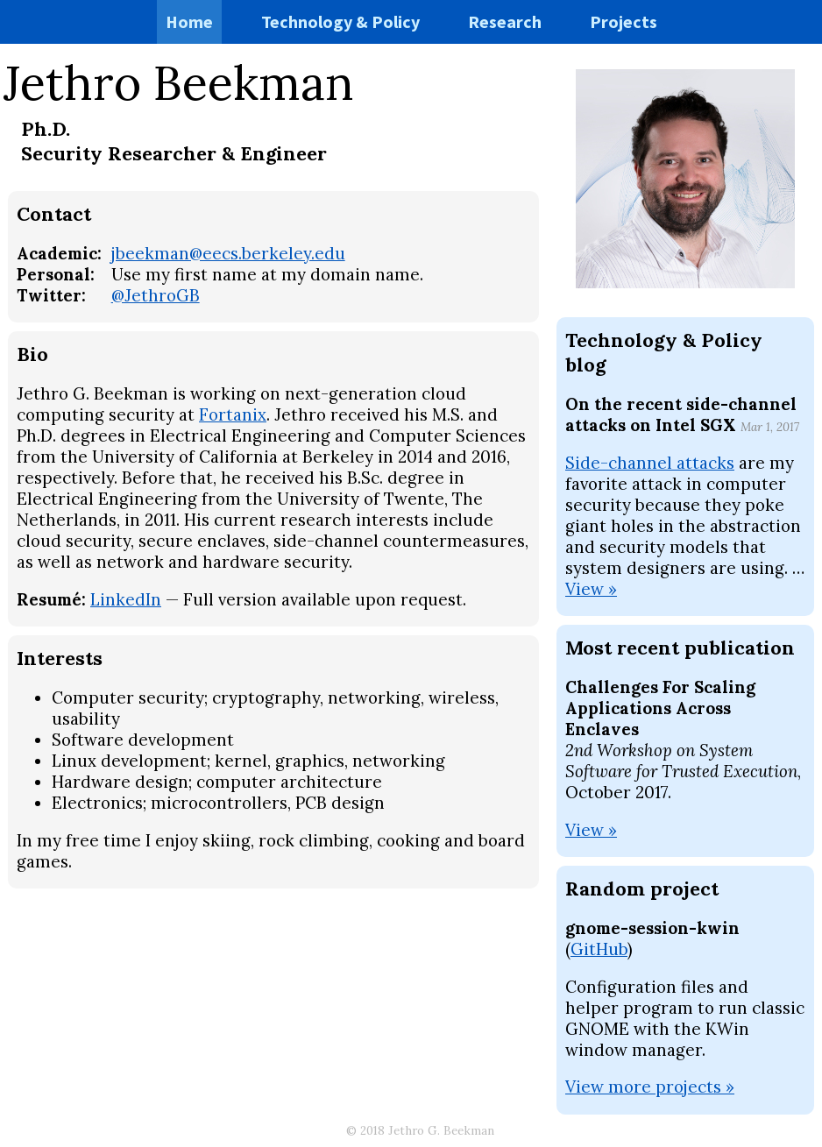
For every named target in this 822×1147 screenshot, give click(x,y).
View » (591, 588)
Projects (623, 21)
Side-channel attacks (649, 462)
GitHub (598, 948)
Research (505, 21)
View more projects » (649, 1086)
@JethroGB (155, 295)
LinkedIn (125, 599)
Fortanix (232, 414)
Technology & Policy (340, 21)
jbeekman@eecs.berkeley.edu (228, 253)
